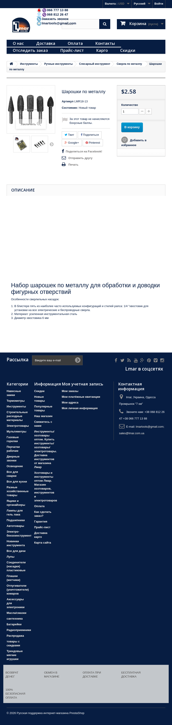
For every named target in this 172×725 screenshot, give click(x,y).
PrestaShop (76, 713)
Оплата (75, 43)
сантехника (15, 618)
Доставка (45, 43)
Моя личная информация (80, 408)
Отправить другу (80, 158)
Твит (69, 134)
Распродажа (15, 635)
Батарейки (14, 624)
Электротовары (18, 425)
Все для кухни (17, 481)
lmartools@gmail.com (56, 23)
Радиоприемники (19, 630)
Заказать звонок (52, 19)
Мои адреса (70, 402)
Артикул (67, 101)
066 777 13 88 (52, 10)
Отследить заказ (30, 50)
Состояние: (70, 107)
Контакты (105, 43)
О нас (18, 43)
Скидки (127, 50)
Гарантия (40, 521)
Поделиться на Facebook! (84, 151)
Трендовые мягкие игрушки (15, 655)
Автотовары (15, 526)
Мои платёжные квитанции (81, 396)
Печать (73, 164)
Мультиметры (16, 431)
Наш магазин (43, 416)
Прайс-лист (72, 50)
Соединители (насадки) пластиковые (16, 566)
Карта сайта (42, 542)
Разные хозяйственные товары (17, 491)
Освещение (15, 466)
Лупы (10, 556)
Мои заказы (70, 391)
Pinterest (93, 142)
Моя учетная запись (82, 384)
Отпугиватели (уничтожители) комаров (18, 589)
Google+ (72, 142)
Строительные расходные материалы (17, 416)
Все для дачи (16, 551)
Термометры (16, 400)
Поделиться (90, 134)
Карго (102, 50)
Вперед (51, 144)
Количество (129, 105)
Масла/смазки (16, 613)
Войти (158, 3)
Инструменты (16, 406)
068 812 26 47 (52, 14)
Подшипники (16, 520)
